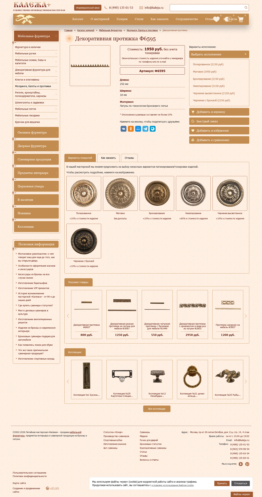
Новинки (24, 213)
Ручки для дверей (149, 440)
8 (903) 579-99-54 (240, 449)
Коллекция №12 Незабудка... (157, 394)
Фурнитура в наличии (28, 47)
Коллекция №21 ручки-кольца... (192, 394)
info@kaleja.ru (242, 440)
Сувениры (145, 432)
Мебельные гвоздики (27, 115)
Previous (68, 316)
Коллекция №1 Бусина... (87, 394)
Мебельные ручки (25, 53)
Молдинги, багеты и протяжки (33, 86)
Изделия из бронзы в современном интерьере (36, 329)
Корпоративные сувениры (153, 448)
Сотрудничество (159, 19)
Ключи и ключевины (27, 79)
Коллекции (26, 226)
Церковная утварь (31, 186)
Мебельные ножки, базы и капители (30, 61)
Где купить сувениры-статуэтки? (35, 305)
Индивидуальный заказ (87, 7)
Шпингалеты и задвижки (29, 102)
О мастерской (72, 19)
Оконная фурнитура (32, 132)
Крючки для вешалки (27, 121)
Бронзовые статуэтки (150, 444)
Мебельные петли (25, 108)
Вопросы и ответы (149, 459)
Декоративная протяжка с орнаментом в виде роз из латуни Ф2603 (192, 326)
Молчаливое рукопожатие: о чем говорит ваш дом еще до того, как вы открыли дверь (36, 257)
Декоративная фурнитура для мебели (32, 71)
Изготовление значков (115, 444)
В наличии (25, 199)
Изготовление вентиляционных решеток (35, 321)
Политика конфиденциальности (29, 476)
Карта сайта (19, 483)
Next (246, 316)
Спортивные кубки (113, 440)
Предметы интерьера (33, 173)
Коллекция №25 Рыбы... (228, 394)
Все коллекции (156, 408)
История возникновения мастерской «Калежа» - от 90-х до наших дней (36, 297)
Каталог (50, 19)
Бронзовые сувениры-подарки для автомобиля (36, 338)
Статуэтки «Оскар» (113, 432)
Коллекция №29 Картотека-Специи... (122, 394)
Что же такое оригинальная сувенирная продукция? (33, 352)
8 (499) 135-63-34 (240, 453)
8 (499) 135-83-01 (240, 458)
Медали (144, 436)
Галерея (94, 19)
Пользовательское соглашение (28, 472)
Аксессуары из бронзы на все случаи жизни (33, 276)
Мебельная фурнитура (34, 36)
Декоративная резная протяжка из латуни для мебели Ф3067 (122, 326)
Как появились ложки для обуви (35, 344)
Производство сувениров (116, 436)
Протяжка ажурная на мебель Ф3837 (228, 326)
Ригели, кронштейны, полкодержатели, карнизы (30, 94)
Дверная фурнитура (32, 146)
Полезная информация (36, 244)
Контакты (202, 19)
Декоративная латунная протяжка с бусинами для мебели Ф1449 (157, 326)
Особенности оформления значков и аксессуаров (36, 267)
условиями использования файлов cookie (175, 485)
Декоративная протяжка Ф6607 (87, 326)
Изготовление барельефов (32, 283)
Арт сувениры (110, 448)
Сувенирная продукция (34, 159)
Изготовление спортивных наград (36, 358)
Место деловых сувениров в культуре (33, 312)
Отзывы (182, 19)
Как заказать (131, 19)
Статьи (143, 451)
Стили (111, 19)
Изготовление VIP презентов (33, 288)
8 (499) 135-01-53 (240, 444)
